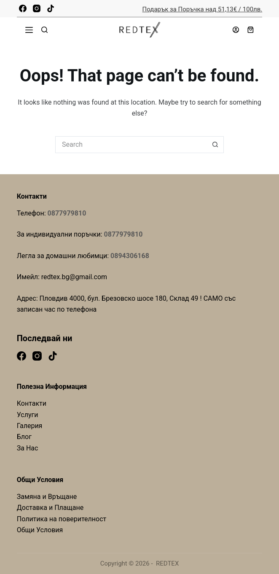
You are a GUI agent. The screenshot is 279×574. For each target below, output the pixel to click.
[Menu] (29, 30)
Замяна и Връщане (47, 497)
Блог (24, 437)
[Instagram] (36, 8)
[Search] (44, 30)
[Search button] (215, 144)
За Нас (27, 448)
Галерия (30, 426)
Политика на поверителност (61, 519)
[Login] (236, 30)
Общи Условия (40, 530)
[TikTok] (50, 8)
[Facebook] (23, 8)
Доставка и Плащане (50, 508)
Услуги (27, 415)
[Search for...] (131, 144)
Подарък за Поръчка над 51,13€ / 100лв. (202, 9)
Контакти (31, 403)
